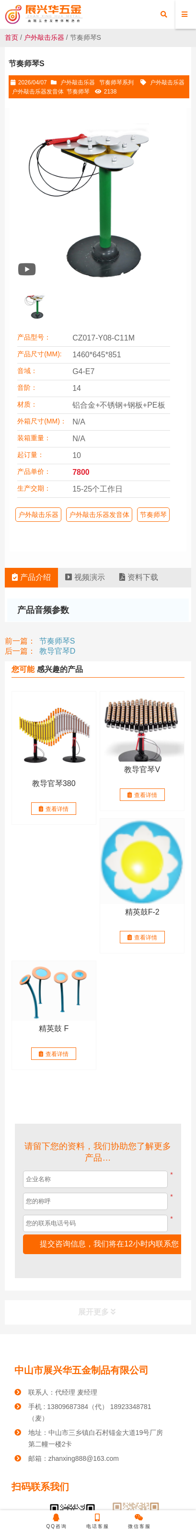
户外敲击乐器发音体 (38, 91)
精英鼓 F (54, 1028)
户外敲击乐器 (44, 37)
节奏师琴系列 (116, 82)
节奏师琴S (57, 641)
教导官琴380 (54, 783)
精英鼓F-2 (142, 912)
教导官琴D (57, 651)
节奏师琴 (78, 91)
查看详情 (54, 809)
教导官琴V (142, 769)
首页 (11, 37)
